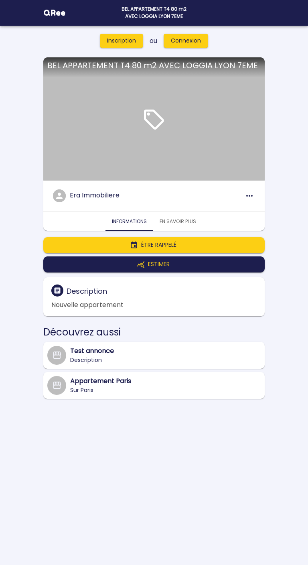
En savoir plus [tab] (178, 221)
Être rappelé (154, 245)
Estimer (154, 264)
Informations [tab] (129, 221)
